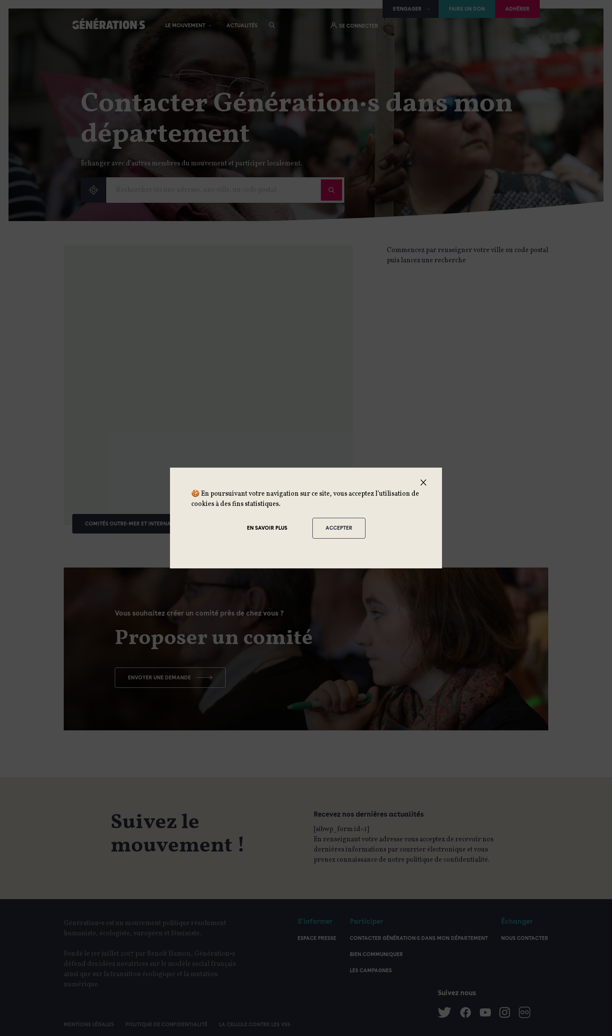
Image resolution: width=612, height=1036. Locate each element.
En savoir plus (267, 528)
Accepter (339, 528)
